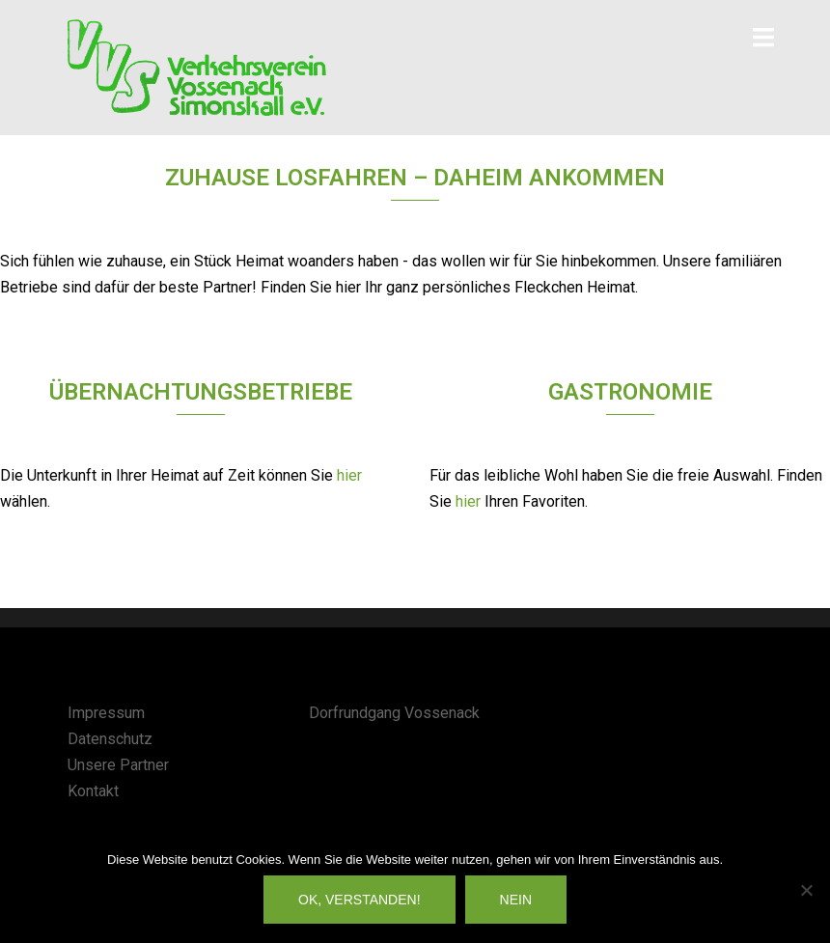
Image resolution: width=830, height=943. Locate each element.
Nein (516, 899)
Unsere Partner (118, 765)
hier (349, 475)
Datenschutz (110, 739)
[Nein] (806, 890)
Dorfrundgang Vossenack (394, 713)
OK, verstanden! (359, 899)
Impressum (106, 713)
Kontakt (93, 791)
